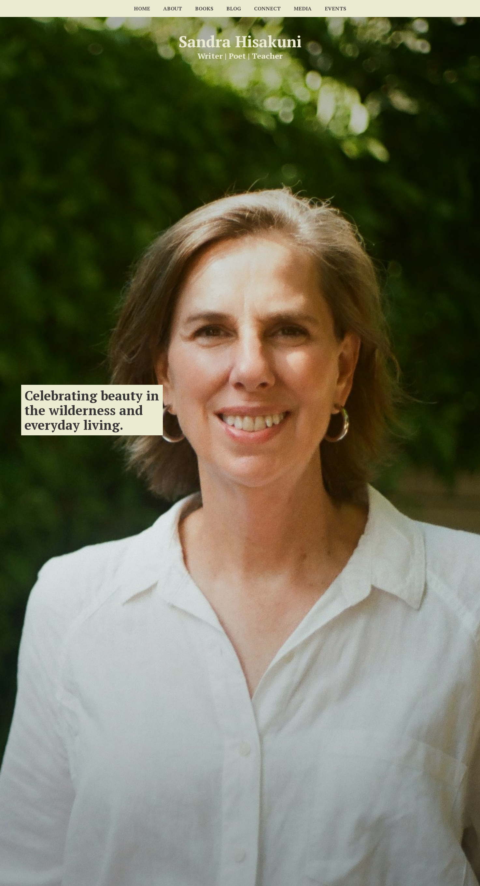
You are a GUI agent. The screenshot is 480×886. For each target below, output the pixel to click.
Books (204, 8)
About (172, 8)
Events (335, 8)
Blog (233, 8)
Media (303, 8)
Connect (267, 8)
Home (142, 8)
